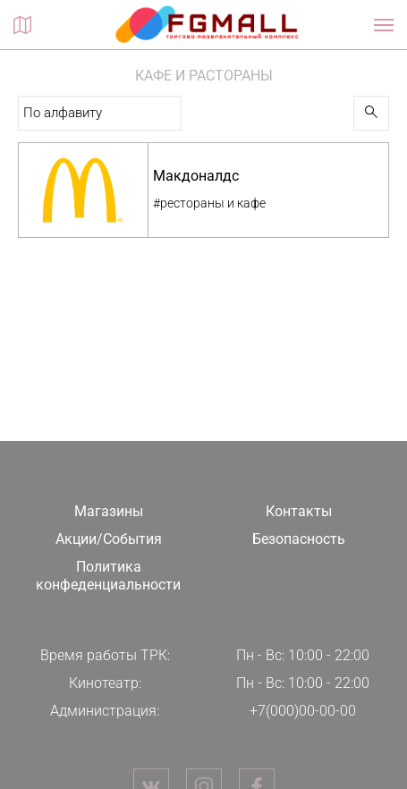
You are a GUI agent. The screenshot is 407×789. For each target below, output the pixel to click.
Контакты (299, 511)
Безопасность (298, 538)
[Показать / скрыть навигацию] (383, 25)
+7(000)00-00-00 (303, 710)
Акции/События (108, 538)
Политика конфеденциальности (108, 576)
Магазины (108, 511)
